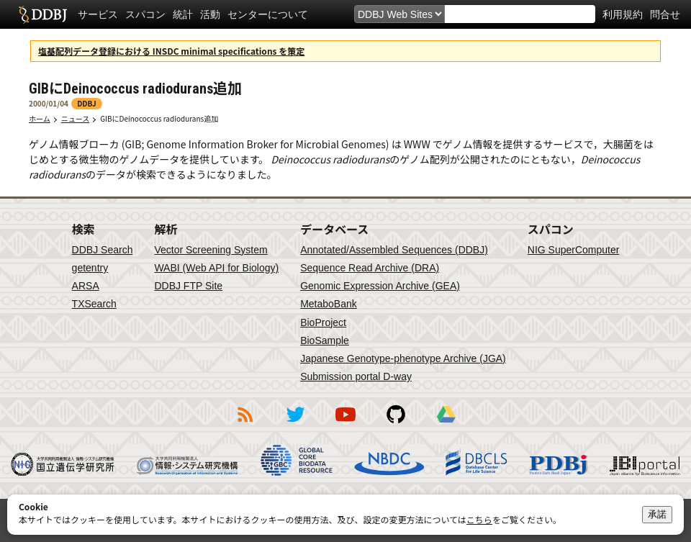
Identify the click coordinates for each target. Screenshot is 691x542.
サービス (98, 14)
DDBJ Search (102, 250)
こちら (479, 519)
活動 (210, 14)
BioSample (324, 340)
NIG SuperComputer (574, 250)
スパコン (145, 14)
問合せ (665, 14)
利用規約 (622, 14)
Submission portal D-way (356, 376)
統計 (183, 14)
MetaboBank (328, 304)
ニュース (75, 118)
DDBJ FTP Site (188, 286)
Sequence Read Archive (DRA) (369, 268)
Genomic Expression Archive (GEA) (380, 286)
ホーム (39, 118)
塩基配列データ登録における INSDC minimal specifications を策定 (171, 51)
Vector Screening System (210, 250)
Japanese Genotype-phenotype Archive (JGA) (403, 358)
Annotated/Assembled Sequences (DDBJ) (394, 250)
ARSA (85, 286)
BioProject (323, 322)
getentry (90, 268)
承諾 (657, 514)
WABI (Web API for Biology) (216, 268)
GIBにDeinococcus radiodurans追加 (162, 118)
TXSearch (94, 304)
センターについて (267, 14)
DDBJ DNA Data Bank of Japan (43, 14)
